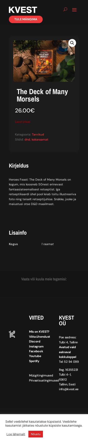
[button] (72, 43)
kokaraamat (40, 139)
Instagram (36, 346)
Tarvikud (38, 134)
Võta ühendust (39, 337)
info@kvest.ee (68, 389)
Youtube (35, 356)
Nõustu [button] (35, 434)
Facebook (36, 351)
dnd (27, 139)
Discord (34, 341)
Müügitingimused (41, 375)
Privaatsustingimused (44, 380)
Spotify (34, 361)
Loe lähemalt (16, 434)
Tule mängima (25, 19)
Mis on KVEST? (39, 332)
